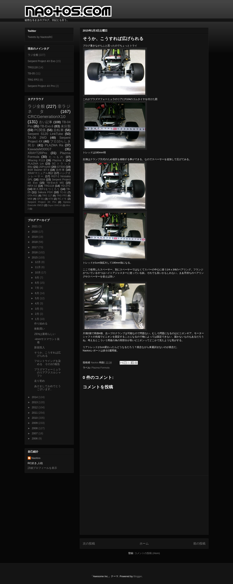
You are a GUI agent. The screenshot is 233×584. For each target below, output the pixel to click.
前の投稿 (199, 543)
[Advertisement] (144, 505)
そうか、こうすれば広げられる (47, 354)
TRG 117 (47, 195)
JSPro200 (45, 166)
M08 (30, 199)
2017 (35, 247)
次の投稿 (89, 543)
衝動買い (39, 328)
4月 (37, 303)
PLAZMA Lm (36, 163)
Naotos (36, 458)
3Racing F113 (36, 160)
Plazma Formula (101, 367)
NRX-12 (32, 185)
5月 (37, 298)
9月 (37, 277)
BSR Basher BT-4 (38, 169)
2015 (35, 257)
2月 (37, 313)
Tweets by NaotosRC (40, 37)
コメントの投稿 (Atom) (147, 553)
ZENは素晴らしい (44, 333)
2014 (35, 397)
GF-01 (40, 199)
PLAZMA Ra (54, 145)
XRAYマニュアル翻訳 (41, 173)
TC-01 (63, 192)
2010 (35, 417)
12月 (38, 262)
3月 (37, 308)
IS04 (42, 179)
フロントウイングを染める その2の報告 (47, 362)
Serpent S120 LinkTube (45, 134)
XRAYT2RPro (37, 153)
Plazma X (58, 160)
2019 (35, 236)
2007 (35, 433)
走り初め (39, 380)
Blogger (137, 576)
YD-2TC (66, 185)
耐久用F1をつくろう (46, 188)
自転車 (59, 130)
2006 (35, 438)
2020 (35, 231)
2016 (35, 252)
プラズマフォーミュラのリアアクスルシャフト (47, 372)
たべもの (56, 156)
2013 (35, 402)
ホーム (144, 543)
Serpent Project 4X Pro (41, 85)
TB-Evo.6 (46, 126)
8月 (37, 282)
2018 (35, 241)
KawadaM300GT (40, 149)
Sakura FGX (45, 192)
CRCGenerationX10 (47, 116)
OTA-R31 (33, 195)
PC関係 (40, 130)
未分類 (65, 126)
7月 (37, 287)
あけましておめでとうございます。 (47, 388)
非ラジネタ (49, 109)
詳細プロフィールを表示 (42, 467)
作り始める (40, 323)
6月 (37, 293)
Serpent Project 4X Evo (41, 61)
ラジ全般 (33, 54)
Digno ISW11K (55, 205)
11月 (38, 267)
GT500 (61, 166)
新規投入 (39, 347)
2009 (35, 422)
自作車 (60, 169)
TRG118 (33, 67)
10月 (38, 272)
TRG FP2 (33, 79)
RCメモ (62, 199)
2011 (35, 412)
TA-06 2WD (37, 137)
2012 (35, 407)
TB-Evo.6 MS (55, 182)
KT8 (51, 199)
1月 (37, 318)
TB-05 (31, 73)
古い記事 (45, 122)
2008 (35, 428)
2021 (35, 226)
